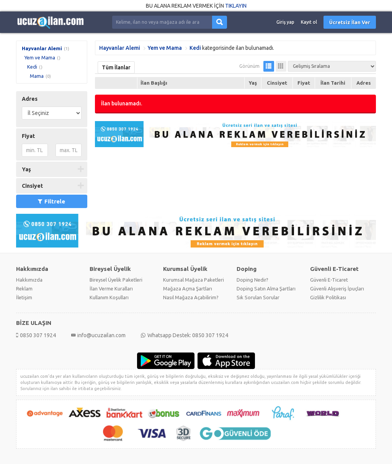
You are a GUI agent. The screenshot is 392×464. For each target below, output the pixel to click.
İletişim (24, 297)
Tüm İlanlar (116, 67)
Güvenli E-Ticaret (329, 279)
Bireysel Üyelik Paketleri (116, 279)
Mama (37, 76)
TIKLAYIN (236, 6)
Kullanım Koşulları (109, 297)
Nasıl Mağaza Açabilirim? (191, 297)
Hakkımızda (29, 279)
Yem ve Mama (39, 57)
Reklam (24, 288)
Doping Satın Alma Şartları (266, 288)
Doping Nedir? (252, 279)
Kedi (32, 66)
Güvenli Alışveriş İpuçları (337, 288)
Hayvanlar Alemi (42, 48)
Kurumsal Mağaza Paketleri (193, 279)
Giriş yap (285, 22)
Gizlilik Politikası (328, 297)
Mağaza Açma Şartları (187, 288)
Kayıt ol (309, 22)
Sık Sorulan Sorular (258, 297)
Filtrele (51, 201)
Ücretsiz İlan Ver (349, 22)
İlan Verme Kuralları (111, 288)
